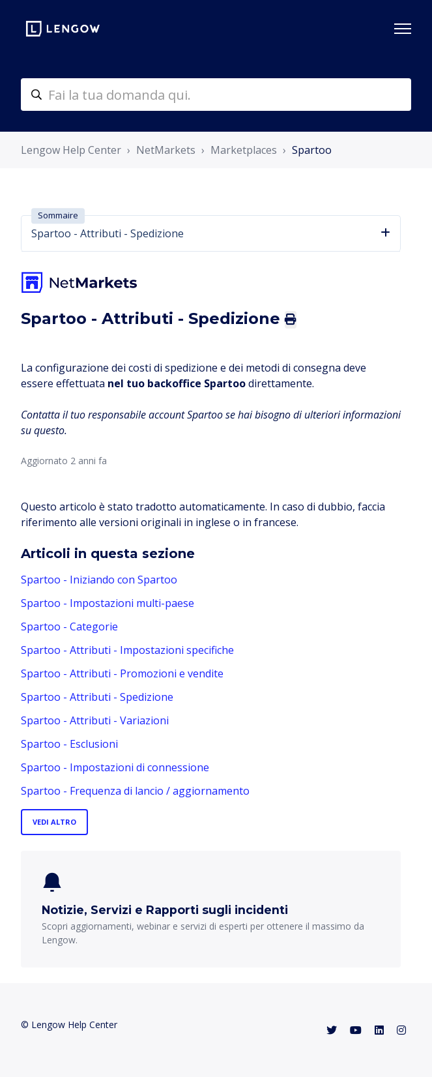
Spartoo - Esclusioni (69, 744)
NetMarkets (165, 150)
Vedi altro (54, 822)
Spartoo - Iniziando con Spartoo (99, 579)
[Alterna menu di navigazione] (402, 29)
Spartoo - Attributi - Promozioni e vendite (122, 673)
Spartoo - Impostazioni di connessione (115, 767)
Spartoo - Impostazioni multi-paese (107, 603)
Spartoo (312, 150)
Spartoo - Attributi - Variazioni (95, 720)
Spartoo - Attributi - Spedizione (97, 697)
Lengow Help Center (71, 150)
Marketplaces (243, 150)
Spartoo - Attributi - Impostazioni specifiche (127, 650)
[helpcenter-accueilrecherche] (216, 94)
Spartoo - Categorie (69, 626)
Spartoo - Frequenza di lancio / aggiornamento (135, 791)
